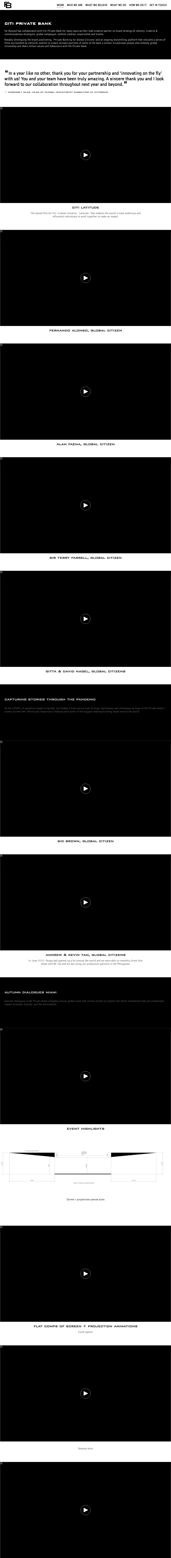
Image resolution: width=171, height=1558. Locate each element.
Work (60, 5)
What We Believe (96, 5)
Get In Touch (158, 5)
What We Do (118, 5)
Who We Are (75, 5)
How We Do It (138, 5)
